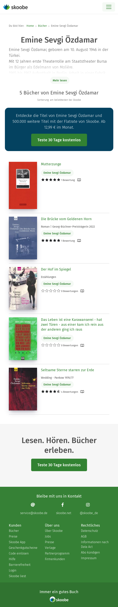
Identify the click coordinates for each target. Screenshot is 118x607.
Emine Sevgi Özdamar (57, 172)
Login (12, 570)
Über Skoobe (54, 531)
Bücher (42, 26)
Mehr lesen (60, 80)
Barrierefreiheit (19, 565)
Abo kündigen (90, 552)
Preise (13, 536)
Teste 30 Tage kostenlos (59, 140)
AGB (84, 536)
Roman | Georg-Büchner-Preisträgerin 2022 (68, 226)
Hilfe (12, 559)
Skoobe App (17, 542)
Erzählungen (48, 277)
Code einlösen (19, 553)
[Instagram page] (89, 509)
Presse (49, 542)
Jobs (48, 536)
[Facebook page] (63, 509)
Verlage (50, 548)
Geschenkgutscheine (23, 548)
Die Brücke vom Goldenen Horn (66, 219)
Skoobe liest (17, 576)
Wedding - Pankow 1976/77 (57, 377)
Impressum (89, 558)
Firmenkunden (55, 559)
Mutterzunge (51, 164)
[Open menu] (108, 7)
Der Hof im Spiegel (56, 269)
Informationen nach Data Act (95, 544)
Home (30, 26)
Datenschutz (89, 531)
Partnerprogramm (57, 553)
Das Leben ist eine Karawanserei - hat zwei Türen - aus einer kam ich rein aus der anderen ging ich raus (72, 325)
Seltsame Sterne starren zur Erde (67, 370)
